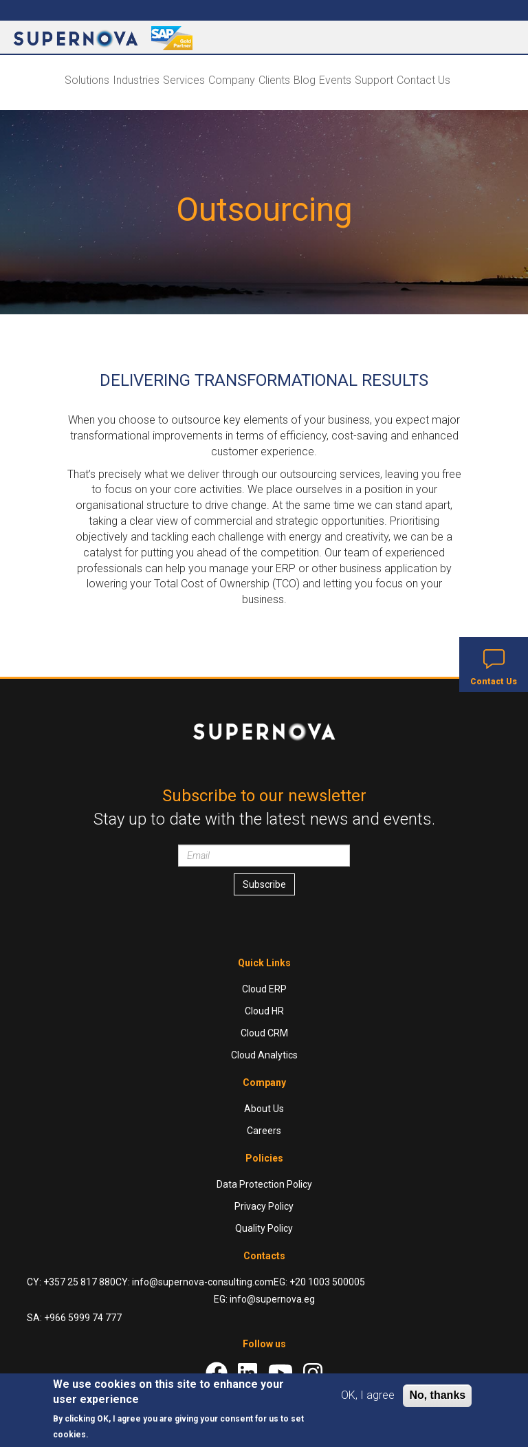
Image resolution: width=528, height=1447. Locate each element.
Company (231, 80)
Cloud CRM (264, 1032)
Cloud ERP (264, 988)
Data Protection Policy (264, 1184)
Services (184, 80)
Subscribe (264, 884)
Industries (136, 80)
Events (335, 80)
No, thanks (437, 1395)
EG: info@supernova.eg (264, 1299)
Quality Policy (264, 1228)
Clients (274, 80)
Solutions (87, 80)
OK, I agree (368, 1395)
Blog (305, 80)
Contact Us (423, 80)
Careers (264, 1130)
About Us (264, 1108)
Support (374, 80)
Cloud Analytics (264, 1054)
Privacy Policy (264, 1206)
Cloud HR (264, 1010)
